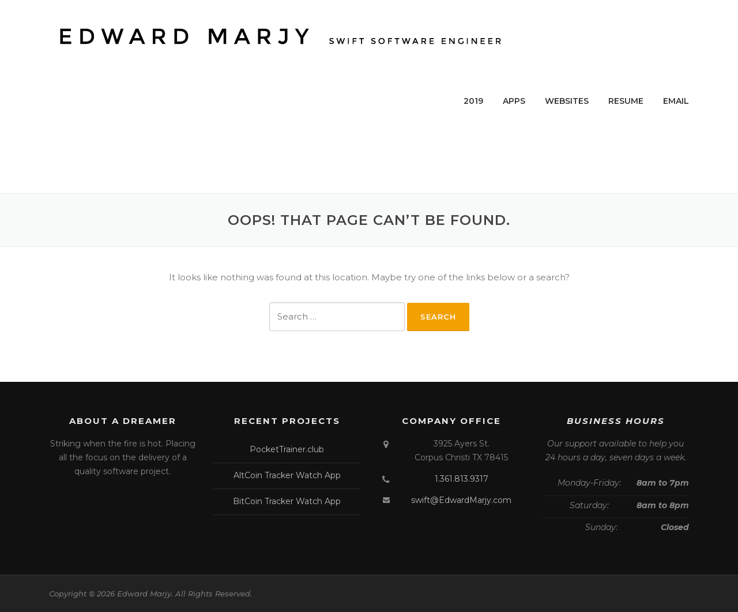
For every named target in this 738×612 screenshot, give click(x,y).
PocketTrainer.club (287, 449)
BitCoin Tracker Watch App (287, 501)
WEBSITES (567, 101)
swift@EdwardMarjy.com (461, 500)
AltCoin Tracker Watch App (287, 475)
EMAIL (676, 101)
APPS (514, 101)
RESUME (625, 101)
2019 (473, 101)
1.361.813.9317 (461, 479)
